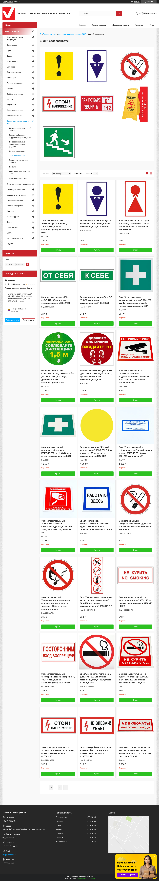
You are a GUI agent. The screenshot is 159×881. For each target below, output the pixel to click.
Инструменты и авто (15, 238)
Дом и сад (11, 67)
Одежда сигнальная (17, 151)
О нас (151, 25)
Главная (82, 25)
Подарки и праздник (15, 110)
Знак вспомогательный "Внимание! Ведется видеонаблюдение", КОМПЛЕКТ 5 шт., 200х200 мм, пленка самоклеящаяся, (135, 376)
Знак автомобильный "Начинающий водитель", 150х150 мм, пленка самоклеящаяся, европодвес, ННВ (56, 226)
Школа (9, 56)
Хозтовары (11, 78)
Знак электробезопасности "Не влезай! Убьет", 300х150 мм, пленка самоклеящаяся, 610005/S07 (96, 751)
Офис (9, 51)
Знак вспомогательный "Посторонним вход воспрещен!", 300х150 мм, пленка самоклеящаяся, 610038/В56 (58, 678)
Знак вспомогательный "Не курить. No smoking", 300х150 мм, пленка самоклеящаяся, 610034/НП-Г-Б (135, 601)
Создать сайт (8, 2)
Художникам (12, 105)
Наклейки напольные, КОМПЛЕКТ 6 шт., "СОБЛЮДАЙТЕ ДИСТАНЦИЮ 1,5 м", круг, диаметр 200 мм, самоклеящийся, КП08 (58, 376)
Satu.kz (90, 876)
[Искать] (119, 13)
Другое (10, 244)
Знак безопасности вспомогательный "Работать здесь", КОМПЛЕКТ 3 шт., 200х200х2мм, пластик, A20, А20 (96, 525)
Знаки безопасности (17, 156)
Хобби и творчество (15, 94)
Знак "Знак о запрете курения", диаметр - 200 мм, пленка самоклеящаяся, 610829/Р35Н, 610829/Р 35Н (95, 678)
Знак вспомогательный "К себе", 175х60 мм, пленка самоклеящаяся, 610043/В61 (96, 300)
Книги (9, 222)
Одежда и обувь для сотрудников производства (20, 136)
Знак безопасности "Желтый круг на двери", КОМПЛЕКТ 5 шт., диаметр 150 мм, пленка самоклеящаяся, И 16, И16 (96, 451)
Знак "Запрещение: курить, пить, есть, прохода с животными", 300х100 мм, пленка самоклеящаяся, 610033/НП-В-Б (96, 601)
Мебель (10, 89)
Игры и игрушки (13, 217)
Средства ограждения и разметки (18, 161)
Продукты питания (14, 116)
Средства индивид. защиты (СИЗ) (72, 34)
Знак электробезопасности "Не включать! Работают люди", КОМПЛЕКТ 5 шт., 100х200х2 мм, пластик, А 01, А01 (135, 751)
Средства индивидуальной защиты (20, 129)
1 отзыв (136, 2)
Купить (58, 250)
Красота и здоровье (15, 206)
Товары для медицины (16, 189)
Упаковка (10, 211)
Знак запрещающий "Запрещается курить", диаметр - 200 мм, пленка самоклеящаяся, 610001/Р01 (135, 525)
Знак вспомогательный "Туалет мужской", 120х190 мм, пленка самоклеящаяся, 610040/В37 (96, 223)
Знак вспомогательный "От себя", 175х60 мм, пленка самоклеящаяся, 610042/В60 (55, 300)
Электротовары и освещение (19, 184)
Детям (9, 233)
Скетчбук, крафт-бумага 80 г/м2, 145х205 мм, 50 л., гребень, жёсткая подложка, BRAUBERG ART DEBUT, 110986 (20, 297)
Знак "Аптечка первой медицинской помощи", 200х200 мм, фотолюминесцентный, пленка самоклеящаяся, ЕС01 (135, 301)
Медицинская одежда (18, 178)
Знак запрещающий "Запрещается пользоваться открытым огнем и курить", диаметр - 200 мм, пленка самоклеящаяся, (55, 603)
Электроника (12, 61)
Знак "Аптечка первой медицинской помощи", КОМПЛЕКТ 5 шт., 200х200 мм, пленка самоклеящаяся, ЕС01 (56, 451)
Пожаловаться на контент (86, 879)
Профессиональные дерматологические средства (17, 144)
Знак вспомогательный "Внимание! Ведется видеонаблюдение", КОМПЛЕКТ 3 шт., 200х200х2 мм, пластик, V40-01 (57, 527)
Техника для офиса (14, 83)
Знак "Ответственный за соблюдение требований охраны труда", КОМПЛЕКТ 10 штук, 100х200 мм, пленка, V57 (135, 451)
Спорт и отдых (12, 228)
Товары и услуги (50, 34)
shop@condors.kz (9, 855)
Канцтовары (12, 45)
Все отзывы (28, 320)
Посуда (10, 99)
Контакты (139, 25)
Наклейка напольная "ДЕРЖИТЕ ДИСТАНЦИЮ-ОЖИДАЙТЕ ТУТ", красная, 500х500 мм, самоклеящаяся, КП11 (96, 375)
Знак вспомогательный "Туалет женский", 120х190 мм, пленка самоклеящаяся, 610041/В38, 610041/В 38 (135, 225)
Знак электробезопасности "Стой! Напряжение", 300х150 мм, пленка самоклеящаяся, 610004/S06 (58, 751)
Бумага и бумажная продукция (15, 38)
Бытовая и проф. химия (16, 195)
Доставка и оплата (120, 25)
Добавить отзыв (12, 320)
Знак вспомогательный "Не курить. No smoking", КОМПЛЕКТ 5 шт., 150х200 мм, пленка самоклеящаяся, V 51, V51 (135, 678)
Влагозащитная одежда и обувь (19, 172)
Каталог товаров (99, 25)
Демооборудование (15, 200)
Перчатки (12, 167)
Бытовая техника (14, 72)
